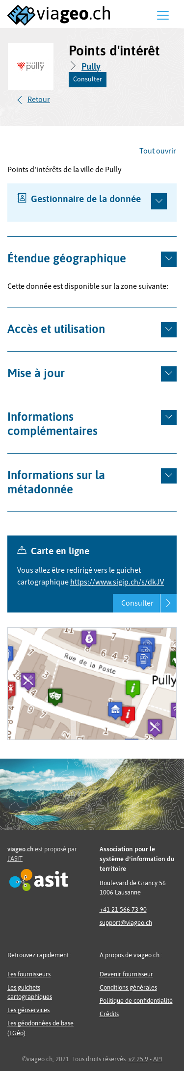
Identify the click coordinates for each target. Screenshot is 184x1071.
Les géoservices (28, 1010)
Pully (91, 66)
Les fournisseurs (29, 974)
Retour (38, 99)
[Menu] (163, 15)
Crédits (109, 1014)
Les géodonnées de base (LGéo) (40, 1028)
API (157, 1059)
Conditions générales (128, 987)
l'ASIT (15, 858)
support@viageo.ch (126, 922)
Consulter (87, 79)
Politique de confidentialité (136, 1000)
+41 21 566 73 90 (123, 909)
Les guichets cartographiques (29, 992)
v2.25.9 (138, 1059)
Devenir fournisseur (126, 974)
